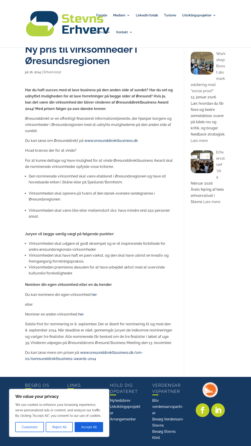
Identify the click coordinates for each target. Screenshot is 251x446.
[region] (59, 413)
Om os (101, 32)
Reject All (59, 427)
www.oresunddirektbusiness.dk (111, 140)
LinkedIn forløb (147, 15)
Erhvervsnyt (52, 72)
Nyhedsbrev (120, 400)
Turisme (170, 15)
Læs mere (199, 140)
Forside (101, 15)
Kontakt (122, 32)
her (94, 294)
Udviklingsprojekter (196, 15)
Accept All (89, 427)
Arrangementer (123, 419)
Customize (30, 427)
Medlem (119, 15)
